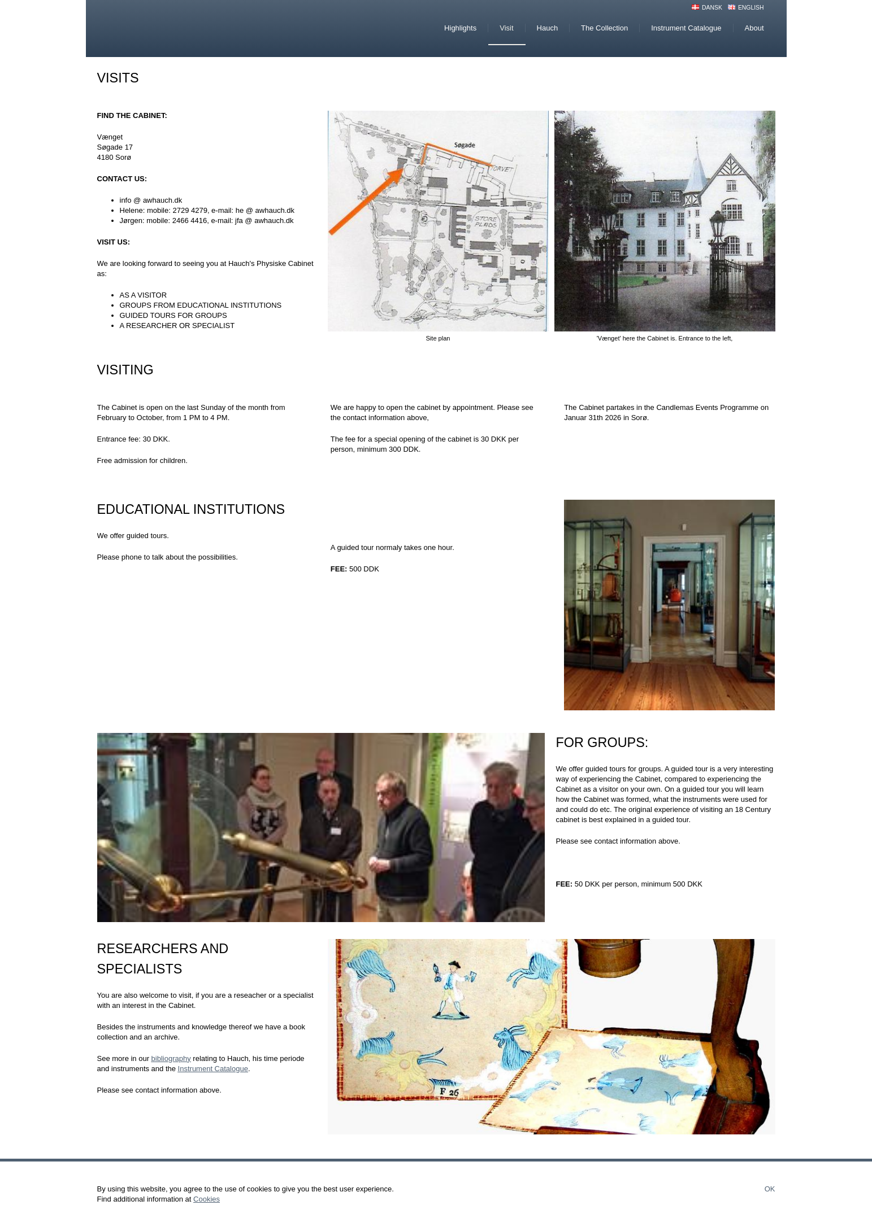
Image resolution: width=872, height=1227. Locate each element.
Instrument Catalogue (213, 1068)
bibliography (171, 1058)
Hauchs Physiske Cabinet (192, 28)
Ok (770, 1189)
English (751, 8)
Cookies (206, 1199)
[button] (438, 221)
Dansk (712, 8)
